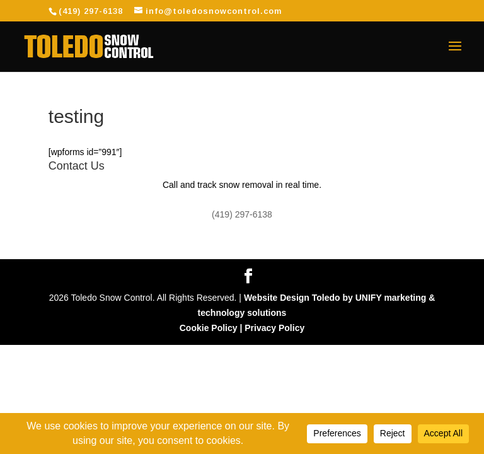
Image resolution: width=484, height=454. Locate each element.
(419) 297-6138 (91, 11)
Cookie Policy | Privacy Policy (242, 328)
